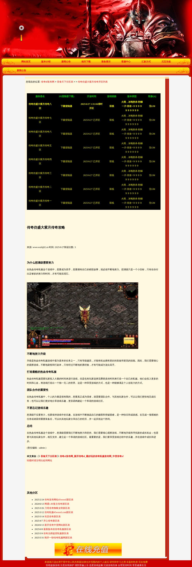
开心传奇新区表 (51, 520)
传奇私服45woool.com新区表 (59, 512)
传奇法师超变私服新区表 (56, 533)
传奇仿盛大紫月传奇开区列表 (93, 81)
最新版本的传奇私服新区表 (57, 529)
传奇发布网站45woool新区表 (59, 499)
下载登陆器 (66, 120)
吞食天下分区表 (65, 81)
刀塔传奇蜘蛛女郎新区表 (57, 508)
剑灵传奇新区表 (53, 516)
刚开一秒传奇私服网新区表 (58, 537)
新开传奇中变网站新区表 (57, 525)
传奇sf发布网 (47, 81)
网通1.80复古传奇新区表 (57, 504)
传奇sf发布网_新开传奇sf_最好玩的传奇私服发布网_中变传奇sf (91, 456)
